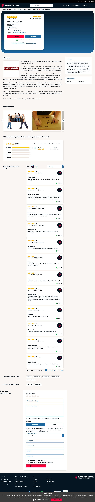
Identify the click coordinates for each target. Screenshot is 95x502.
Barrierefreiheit (37, 486)
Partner (35, 481)
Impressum (49, 476)
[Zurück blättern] (2, 120)
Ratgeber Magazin (6, 481)
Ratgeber (84, 5)
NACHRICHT (33, 36)
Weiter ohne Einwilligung (41, 499)
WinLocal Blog (50, 481)
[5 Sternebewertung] (38, 396)
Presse (35, 479)
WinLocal (49, 479)
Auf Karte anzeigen (12, 27)
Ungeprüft (58, 143)
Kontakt (35, 484)
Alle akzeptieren (56, 499)
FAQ (16, 484)
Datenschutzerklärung (34, 462)
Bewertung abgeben (31, 43)
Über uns (35, 476)
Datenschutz (18, 476)
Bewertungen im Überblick (18, 43)
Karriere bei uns (51, 484)
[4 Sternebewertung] (35, 396)
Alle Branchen (75, 5)
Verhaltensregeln (54, 418)
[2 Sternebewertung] (30, 396)
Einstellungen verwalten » (80, 497)
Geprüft (58, 183)
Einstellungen (25, 476)
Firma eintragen (5, 484)
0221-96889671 (17, 30)
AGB (31, 460)
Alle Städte (66, 5)
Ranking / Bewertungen (21, 486)
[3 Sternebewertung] (32, 396)
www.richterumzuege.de (19, 32)
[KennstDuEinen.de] (10, 5)
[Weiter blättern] (63, 120)
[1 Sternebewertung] (27, 396)
